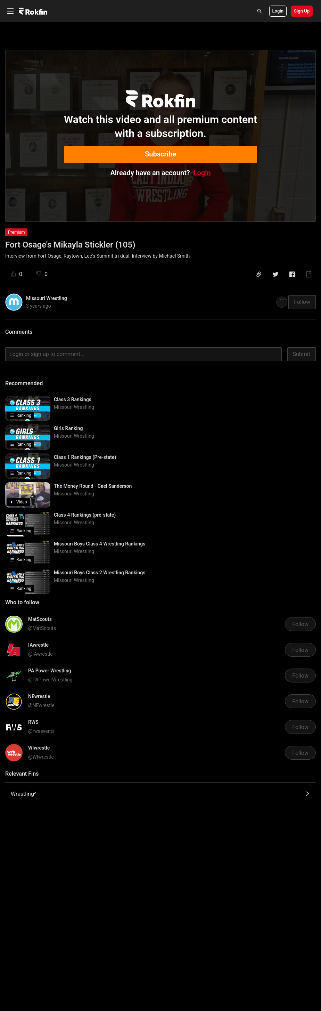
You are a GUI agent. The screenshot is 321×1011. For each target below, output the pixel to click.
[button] (259, 274)
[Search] (259, 11)
